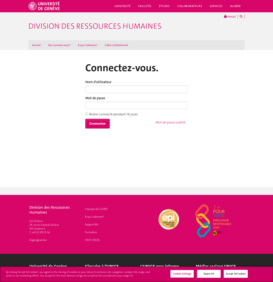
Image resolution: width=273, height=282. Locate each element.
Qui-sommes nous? (59, 45)
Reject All (209, 275)
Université (123, 6)
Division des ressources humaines (94, 26)
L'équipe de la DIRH (96, 209)
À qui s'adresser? (94, 216)
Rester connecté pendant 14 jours (111, 114)
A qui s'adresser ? (87, 45)
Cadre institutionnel (116, 45)
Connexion (97, 123)
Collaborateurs (189, 6)
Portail (230, 17)
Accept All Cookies (236, 275)
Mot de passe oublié (170, 122)
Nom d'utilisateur (98, 82)
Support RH (91, 224)
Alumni (235, 6)
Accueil (36, 45)
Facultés (144, 6)
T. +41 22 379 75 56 (39, 232)
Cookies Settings (182, 275)
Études (164, 6)
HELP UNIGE (92, 240)
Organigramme (38, 240)
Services (216, 6)
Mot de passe (95, 98)
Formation (91, 232)
